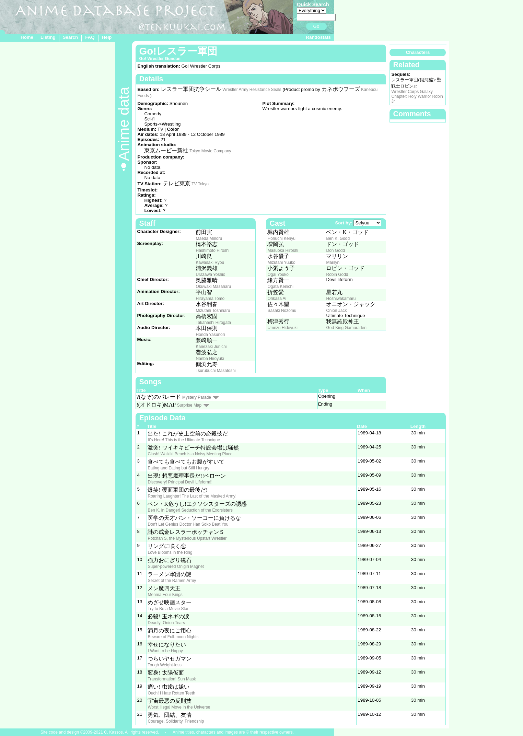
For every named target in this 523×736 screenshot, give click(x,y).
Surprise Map (189, 405)
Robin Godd (337, 274)
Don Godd (335, 250)
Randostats (318, 37)
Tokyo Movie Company (210, 151)
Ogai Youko (277, 274)
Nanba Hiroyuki (210, 358)
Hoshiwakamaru (341, 298)
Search (70, 37)
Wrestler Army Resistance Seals (251, 89)
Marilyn (332, 262)
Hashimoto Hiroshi (212, 250)
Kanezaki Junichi (211, 346)
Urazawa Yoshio (210, 274)
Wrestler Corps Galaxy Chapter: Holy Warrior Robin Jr (417, 96)
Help (107, 37)
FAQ (89, 37)
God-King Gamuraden (346, 327)
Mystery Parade (196, 397)
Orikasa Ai (276, 298)
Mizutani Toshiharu (213, 310)
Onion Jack (336, 310)
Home (27, 37)
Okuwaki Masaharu (213, 286)
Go (316, 26)
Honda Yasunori (210, 334)
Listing (48, 37)
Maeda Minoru (209, 238)
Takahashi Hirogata (213, 322)
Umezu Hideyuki (282, 327)
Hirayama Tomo (210, 298)
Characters (418, 52)
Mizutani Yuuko (281, 262)
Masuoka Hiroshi (282, 250)
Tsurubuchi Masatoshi (215, 370)
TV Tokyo (200, 184)
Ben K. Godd (338, 238)
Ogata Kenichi (280, 286)
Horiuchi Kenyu (281, 238)
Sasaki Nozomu (281, 310)
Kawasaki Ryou (210, 262)
